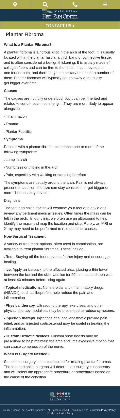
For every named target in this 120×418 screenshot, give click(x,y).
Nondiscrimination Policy (60, 413)
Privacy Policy (108, 410)
